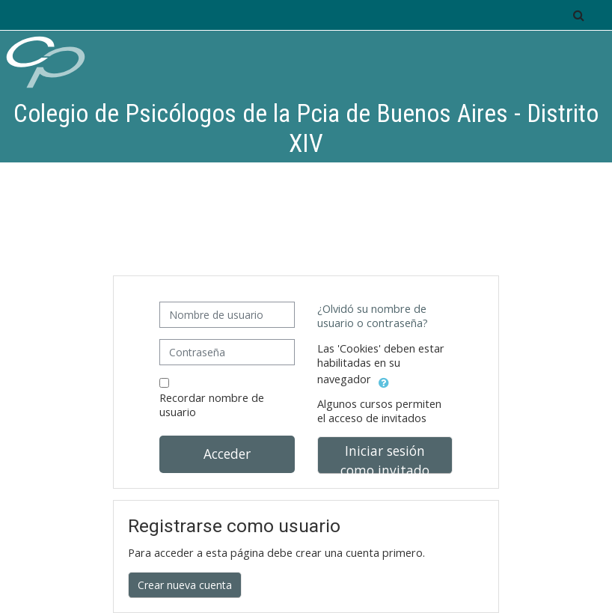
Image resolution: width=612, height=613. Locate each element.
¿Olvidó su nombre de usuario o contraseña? (372, 316)
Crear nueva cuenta (185, 585)
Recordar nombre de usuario (211, 405)
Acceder (227, 454)
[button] (578, 15)
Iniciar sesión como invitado (384, 458)
